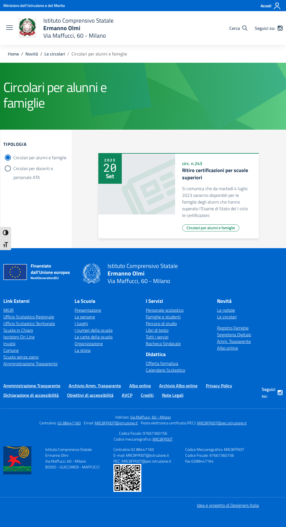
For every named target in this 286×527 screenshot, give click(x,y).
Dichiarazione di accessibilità (31, 395)
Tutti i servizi (157, 336)
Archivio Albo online (178, 385)
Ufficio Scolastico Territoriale (29, 323)
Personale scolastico (164, 310)
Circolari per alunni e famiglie (39, 157)
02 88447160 (69, 423)
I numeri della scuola (94, 330)
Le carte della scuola (94, 336)
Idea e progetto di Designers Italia (228, 505)
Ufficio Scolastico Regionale (28, 316)
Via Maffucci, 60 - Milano (150, 417)
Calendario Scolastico (165, 370)
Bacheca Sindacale (163, 343)
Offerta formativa (162, 363)
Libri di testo (157, 330)
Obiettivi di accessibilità (90, 395)
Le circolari (227, 316)
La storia (82, 350)
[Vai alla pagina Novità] (31, 53)
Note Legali (172, 395)
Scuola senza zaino (21, 357)
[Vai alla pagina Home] (13, 53)
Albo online (227, 348)
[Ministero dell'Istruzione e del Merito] (34, 5)
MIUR (8, 310)
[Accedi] (271, 6)
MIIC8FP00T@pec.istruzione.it (222, 423)
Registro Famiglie (233, 328)
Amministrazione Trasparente (30, 363)
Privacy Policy (219, 385)
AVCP (127, 395)
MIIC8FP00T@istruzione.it (116, 423)
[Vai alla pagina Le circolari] (54, 53)
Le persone (85, 316)
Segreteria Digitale (234, 334)
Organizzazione (89, 343)
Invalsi (9, 343)
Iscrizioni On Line (19, 336)
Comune (11, 350)
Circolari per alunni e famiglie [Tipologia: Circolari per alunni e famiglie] (211, 228)
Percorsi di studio (161, 323)
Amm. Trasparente (234, 341)
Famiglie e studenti (163, 316)
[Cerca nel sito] (238, 28)
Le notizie (226, 310)
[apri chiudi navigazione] (9, 28)
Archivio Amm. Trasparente (95, 385)
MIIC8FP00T (162, 439)
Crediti (147, 395)
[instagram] (280, 28)
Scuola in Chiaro (18, 330)
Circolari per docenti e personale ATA (33, 169)
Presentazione (88, 310)
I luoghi (81, 323)
